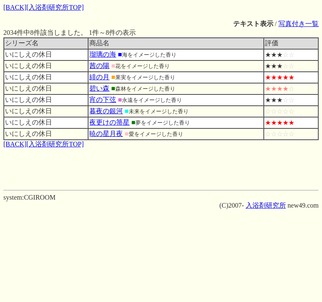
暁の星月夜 (106, 133)
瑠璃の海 (102, 54)
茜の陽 (99, 65)
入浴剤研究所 (266, 205)
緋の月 (99, 77)
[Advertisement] (161, 168)
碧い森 (99, 88)
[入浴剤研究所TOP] (55, 7)
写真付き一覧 (298, 23)
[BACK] (14, 7)
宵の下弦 (102, 99)
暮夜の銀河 (106, 111)
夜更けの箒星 (109, 122)
